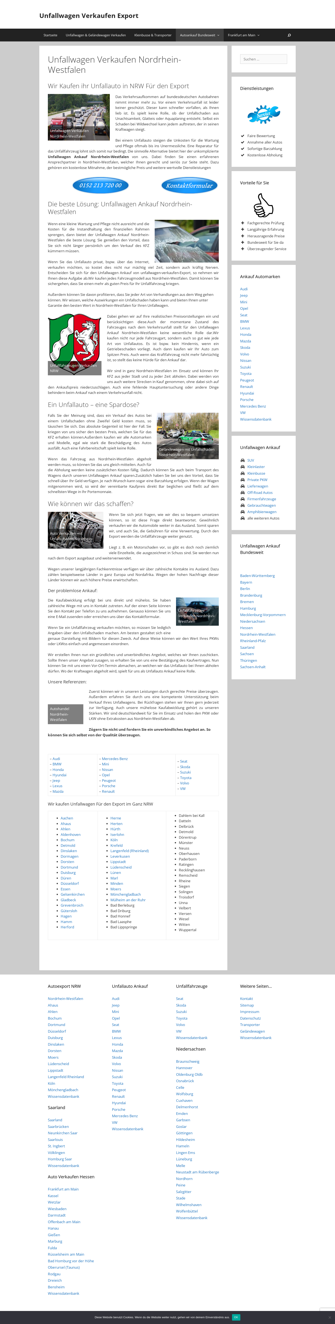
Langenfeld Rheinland (66, 1076)
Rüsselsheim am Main (66, 1254)
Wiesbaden (57, 1208)
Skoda (185, 766)
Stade (180, 1198)
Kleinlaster (256, 466)
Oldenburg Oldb (189, 1074)
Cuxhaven (184, 1100)
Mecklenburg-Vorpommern (263, 614)
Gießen (54, 1234)
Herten (116, 823)
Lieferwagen (257, 486)
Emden (182, 1113)
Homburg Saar (60, 1159)
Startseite (50, 35)
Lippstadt (118, 861)
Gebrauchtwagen (261, 505)
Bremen (247, 601)
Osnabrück (185, 1080)
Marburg (55, 1241)
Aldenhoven (71, 834)
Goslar (181, 1126)
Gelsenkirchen (73, 894)
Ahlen (65, 828)
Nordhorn (184, 1178)
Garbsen (183, 1119)
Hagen (66, 916)
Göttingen (184, 1132)
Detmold (68, 845)
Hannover (184, 1067)
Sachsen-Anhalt (253, 666)
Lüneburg (184, 1159)
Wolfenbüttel (187, 1211)
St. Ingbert (56, 1145)
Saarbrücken (58, 1126)
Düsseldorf (70, 883)
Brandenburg (251, 595)
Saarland (247, 647)
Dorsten (67, 861)
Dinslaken (69, 850)
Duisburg (68, 872)
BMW (57, 764)
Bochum (68, 839)
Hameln (182, 1145)
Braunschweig (187, 1061)
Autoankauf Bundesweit (202, 35)
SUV (250, 460)
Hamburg (248, 608)
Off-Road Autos (260, 492)
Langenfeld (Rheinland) (129, 850)
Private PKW (257, 479)
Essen (65, 889)
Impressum (249, 1011)
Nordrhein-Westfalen (257, 634)
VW (183, 788)
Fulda (52, 1247)
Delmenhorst (187, 1106)
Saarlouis (55, 1139)
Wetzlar (54, 1202)
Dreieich (55, 1280)
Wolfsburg (184, 1093)
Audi (56, 758)
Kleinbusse (256, 473)
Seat (183, 761)
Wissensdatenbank (256, 419)
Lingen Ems (185, 1152)
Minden (116, 883)
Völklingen (56, 1152)
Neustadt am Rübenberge (197, 1172)
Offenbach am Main (64, 1221)
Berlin (245, 588)
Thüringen (248, 660)
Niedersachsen (252, 621)
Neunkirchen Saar (63, 1132)
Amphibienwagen (261, 511)
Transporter (250, 1024)
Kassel (53, 1195)
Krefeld (116, 845)
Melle (180, 1165)
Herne (115, 818)
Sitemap (247, 1005)
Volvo (184, 783)
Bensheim (56, 1286)
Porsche (108, 785)
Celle (180, 1087)
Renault (108, 791)
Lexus (57, 785)
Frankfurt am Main (246, 35)
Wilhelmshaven (188, 1204)
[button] (219, 35)
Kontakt (246, 998)
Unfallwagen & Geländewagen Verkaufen (96, 35)
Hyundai (59, 774)
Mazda (58, 791)
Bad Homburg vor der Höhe (71, 1260)
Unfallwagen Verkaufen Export (113, 14)
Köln (114, 839)
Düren (66, 878)
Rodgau (54, 1273)
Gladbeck (68, 899)
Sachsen (247, 653)
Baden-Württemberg (257, 575)
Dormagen (69, 856)
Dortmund (69, 867)
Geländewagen (252, 1031)
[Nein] (330, 1317)
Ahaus (66, 823)
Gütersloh (69, 910)
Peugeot (109, 780)
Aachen (67, 818)
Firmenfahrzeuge (261, 498)
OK (236, 1317)
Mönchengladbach (125, 894)
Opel (106, 774)
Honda (58, 769)
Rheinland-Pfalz (253, 640)
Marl (114, 878)
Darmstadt (57, 1215)
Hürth (115, 828)
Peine (180, 1185)
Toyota (185, 777)
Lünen (115, 872)
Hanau (53, 1228)
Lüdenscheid (121, 867)
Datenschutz (250, 1018)
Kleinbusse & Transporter (153, 35)
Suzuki (185, 772)
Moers (115, 889)
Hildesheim (185, 1139)
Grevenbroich (72, 905)
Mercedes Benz (115, 758)
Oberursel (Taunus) (64, 1267)
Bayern (246, 582)
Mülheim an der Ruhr (128, 899)
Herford (67, 927)
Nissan (107, 769)
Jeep (56, 780)
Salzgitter (183, 1191)
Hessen (246, 627)
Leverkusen (120, 856)
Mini (105, 764)
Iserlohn (117, 834)
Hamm (66, 921)
